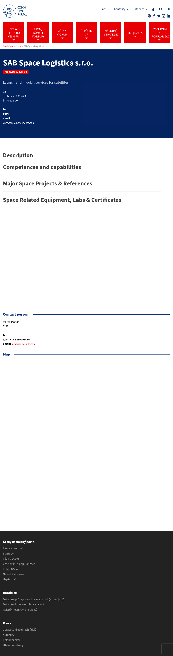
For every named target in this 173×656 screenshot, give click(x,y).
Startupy (8, 553)
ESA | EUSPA (10, 569)
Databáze (138, 9)
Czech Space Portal (12, 46)
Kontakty (119, 9)
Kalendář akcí (11, 640)
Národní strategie (13, 574)
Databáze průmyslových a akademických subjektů (34, 599)
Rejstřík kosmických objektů (20, 609)
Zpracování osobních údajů (20, 629)
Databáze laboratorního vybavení (23, 604)
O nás (102, 9)
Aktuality (8, 635)
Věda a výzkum (12, 558)
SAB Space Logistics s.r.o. (36, 46)
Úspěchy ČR (10, 579)
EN (168, 9)
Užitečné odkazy (13, 645)
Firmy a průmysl (13, 548)
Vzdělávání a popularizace (19, 564)
